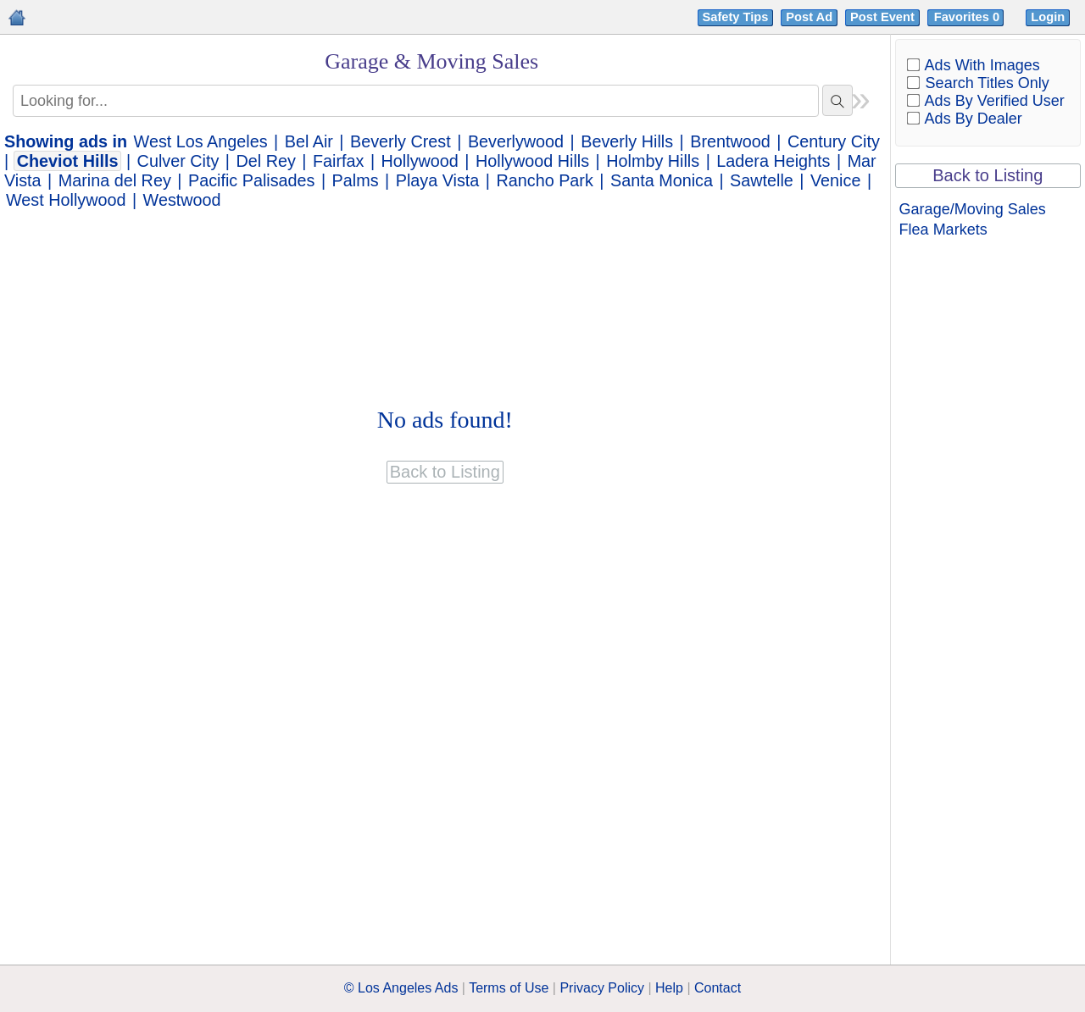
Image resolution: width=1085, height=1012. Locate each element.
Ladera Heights (773, 161)
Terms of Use (508, 988)
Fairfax (338, 161)
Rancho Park (544, 180)
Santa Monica (661, 180)
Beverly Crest (400, 141)
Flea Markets (943, 229)
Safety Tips (736, 17)
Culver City (178, 161)
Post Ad (809, 17)
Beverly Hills (627, 141)
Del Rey (265, 161)
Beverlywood (516, 141)
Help (669, 988)
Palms (355, 180)
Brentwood (730, 141)
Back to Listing (987, 175)
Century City (833, 141)
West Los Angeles (201, 141)
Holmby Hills (652, 161)
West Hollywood (65, 200)
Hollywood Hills (532, 161)
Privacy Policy (601, 988)
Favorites (968, 17)
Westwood (182, 200)
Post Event (882, 17)
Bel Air (309, 141)
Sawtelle (761, 180)
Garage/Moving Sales (972, 209)
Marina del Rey (114, 180)
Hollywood (420, 161)
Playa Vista (438, 180)
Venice (835, 180)
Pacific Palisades (251, 180)
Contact (717, 988)
